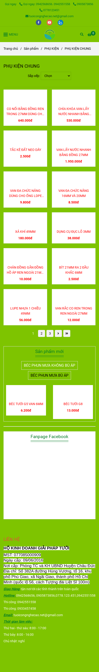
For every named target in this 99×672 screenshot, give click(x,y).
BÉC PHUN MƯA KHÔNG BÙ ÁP (49, 365)
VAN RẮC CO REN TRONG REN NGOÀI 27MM (73, 311)
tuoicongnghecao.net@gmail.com (49, 16)
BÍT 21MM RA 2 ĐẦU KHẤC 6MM (73, 270)
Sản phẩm (31, 49)
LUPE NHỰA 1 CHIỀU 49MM (25, 311)
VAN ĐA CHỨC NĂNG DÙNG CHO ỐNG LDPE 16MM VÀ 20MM (25, 194)
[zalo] (60, 22)
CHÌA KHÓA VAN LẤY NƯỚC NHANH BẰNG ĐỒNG (73, 112)
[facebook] (38, 22)
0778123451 (49, 10)
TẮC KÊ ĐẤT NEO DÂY (25, 150)
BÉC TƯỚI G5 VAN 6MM (26, 404)
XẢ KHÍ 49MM (25, 232)
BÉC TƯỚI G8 (73, 404)
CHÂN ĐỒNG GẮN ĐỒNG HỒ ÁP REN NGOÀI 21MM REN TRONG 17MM (25, 270)
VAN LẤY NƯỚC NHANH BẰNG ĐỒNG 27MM (73, 152)
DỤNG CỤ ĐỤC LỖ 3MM (74, 232)
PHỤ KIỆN (51, 49)
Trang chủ (11, 49)
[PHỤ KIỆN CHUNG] (49, 34)
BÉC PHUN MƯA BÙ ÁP (49, 375)
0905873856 (83, 4)
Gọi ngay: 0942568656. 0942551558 (45, 4)
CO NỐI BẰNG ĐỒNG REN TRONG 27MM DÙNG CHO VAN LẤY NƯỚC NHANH (25, 112)
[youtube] (49, 22)
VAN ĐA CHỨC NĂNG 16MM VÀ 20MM (73, 193)
